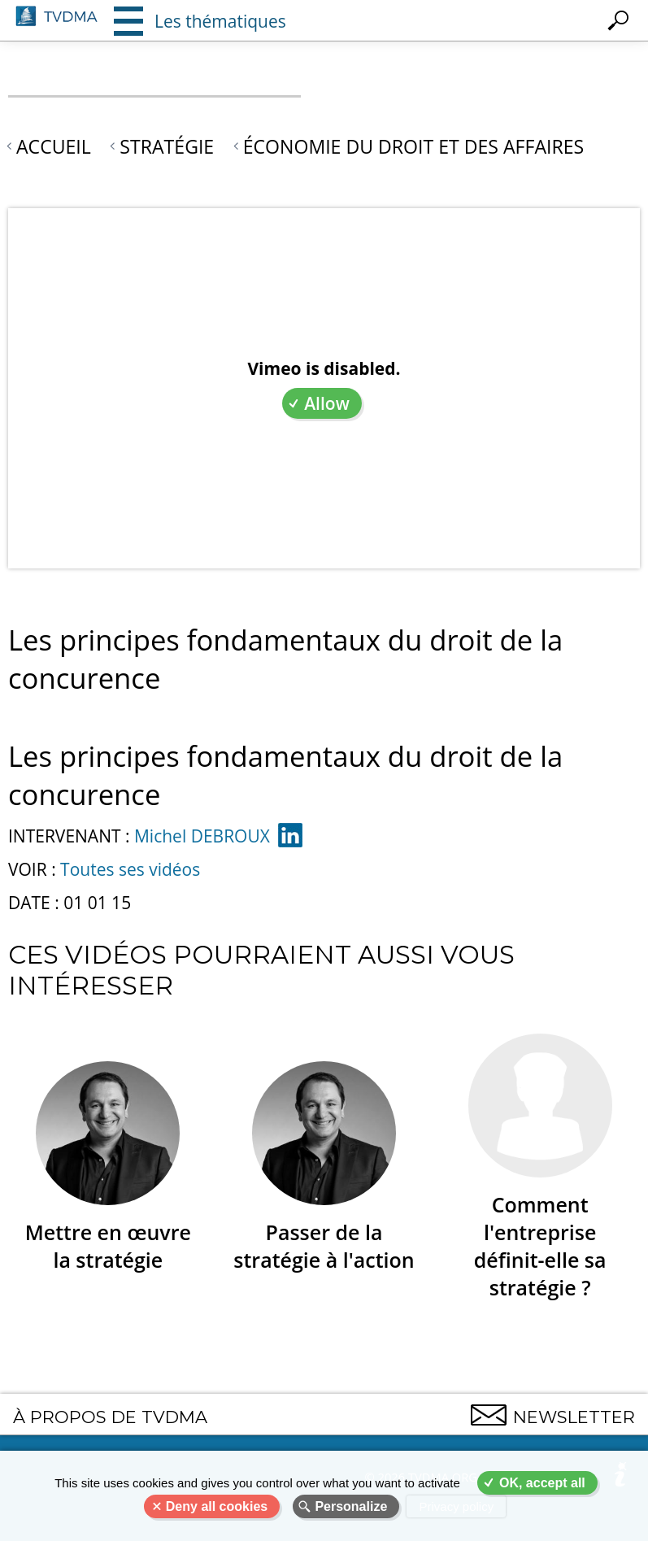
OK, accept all (542, 1483)
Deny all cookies (216, 1506)
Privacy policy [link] (456, 1506)
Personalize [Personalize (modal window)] (351, 1506)
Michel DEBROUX (202, 836)
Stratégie (167, 146)
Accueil (53, 146)
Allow (327, 403)
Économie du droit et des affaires (414, 146)
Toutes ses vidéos (130, 869)
